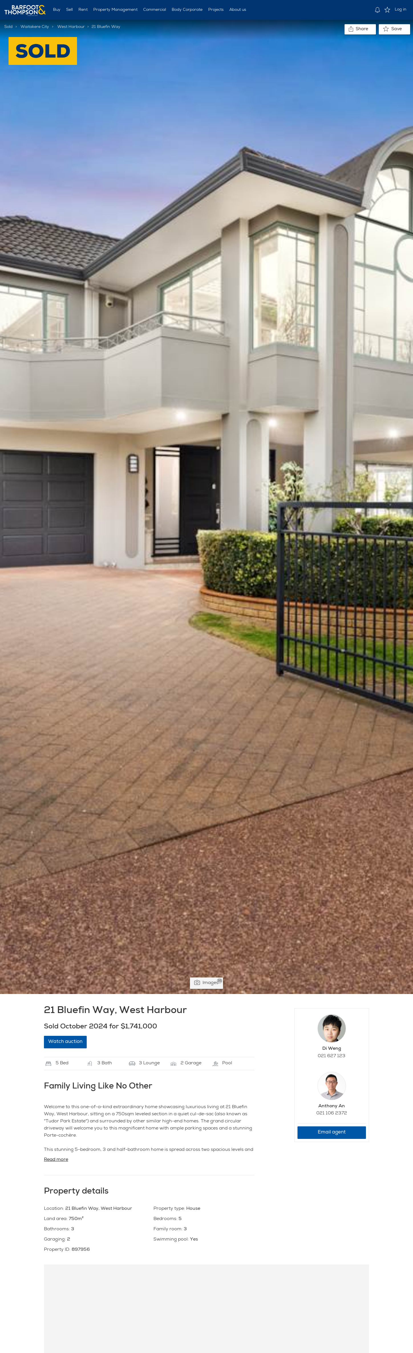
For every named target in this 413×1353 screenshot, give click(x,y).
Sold (8, 27)
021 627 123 (331, 1056)
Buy (56, 10)
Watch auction (65, 1042)
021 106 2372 (331, 1113)
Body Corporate (187, 10)
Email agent (332, 1132)
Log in (400, 10)
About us (237, 10)
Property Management (115, 10)
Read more (56, 1160)
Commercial (154, 10)
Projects (216, 10)
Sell (69, 10)
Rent (83, 10)
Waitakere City (35, 27)
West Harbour (71, 27)
